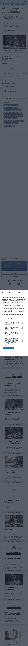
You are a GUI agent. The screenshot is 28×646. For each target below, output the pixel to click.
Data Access (14, 353)
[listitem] (14, 319)
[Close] (25, 293)
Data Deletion (6, 353)
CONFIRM (8, 347)
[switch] (22, 323)
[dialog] (14, 323)
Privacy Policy (22, 353)
